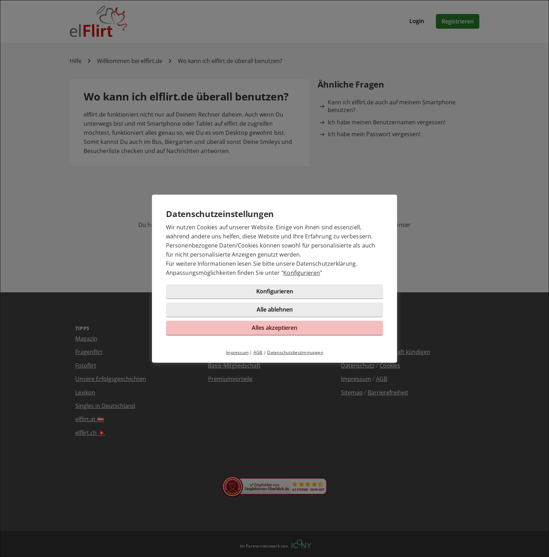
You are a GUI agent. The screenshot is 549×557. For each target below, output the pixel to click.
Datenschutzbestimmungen (295, 352)
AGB (258, 352)
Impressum (237, 352)
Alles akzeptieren (274, 328)
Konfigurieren (301, 273)
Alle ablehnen (275, 309)
